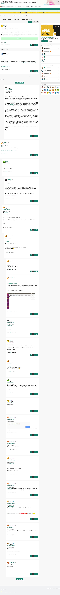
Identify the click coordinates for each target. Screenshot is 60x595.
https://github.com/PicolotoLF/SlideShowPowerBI (8, 150)
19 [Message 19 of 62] (10, 269)
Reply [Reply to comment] (36, 71)
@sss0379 (7, 241)
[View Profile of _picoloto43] (5, 142)
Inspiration (19, 6)
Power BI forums (3, 15)
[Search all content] (47, 11)
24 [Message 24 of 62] (10, 449)
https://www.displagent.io (12, 195)
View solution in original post (5, 66)
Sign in (52, 8)
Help (54, 8)
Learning (35, 6)
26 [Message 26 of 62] (10, 492)
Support (39, 6)
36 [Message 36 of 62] (10, 371)
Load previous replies (20, 82)
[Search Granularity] (32, 11)
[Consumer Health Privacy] (12, 592)
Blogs (32, 6)
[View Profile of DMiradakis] (9, 179)
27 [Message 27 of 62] (10, 516)
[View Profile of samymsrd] (11, 260)
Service (26, 15)
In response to (3, 55)
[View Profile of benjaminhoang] (12, 417)
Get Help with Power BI (18, 15)
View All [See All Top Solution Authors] (43, 61)
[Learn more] (44, 41)
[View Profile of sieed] (4, 25)
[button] (30, 22)
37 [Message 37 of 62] (10, 408)
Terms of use (53, 588)
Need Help (5, 42)
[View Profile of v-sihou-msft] (8, 53)
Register (48, 8)
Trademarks (58, 588)
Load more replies (19, 579)
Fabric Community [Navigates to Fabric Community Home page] (9, 6)
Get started (46, 12)
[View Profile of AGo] (10, 340)
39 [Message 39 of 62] (10, 332)
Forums (15, 6)
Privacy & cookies (48, 588)
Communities (27, 6)
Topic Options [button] (35, 21)
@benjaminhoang (11, 463)
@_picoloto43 (11, 104)
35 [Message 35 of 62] (10, 352)
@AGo (10, 366)
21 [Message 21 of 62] (10, 311)
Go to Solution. (21, 38)
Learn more (2, 3)
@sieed (3, 59)
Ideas (23, 6)
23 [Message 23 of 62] (10, 432)
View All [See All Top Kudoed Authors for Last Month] (43, 81)
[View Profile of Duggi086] (6, 161)
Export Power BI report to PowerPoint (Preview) (28, 62)
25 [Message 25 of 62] (10, 474)
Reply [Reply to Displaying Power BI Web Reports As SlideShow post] (36, 44)
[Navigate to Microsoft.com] (2, 6)
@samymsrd (11, 283)
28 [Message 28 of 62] (10, 534)
